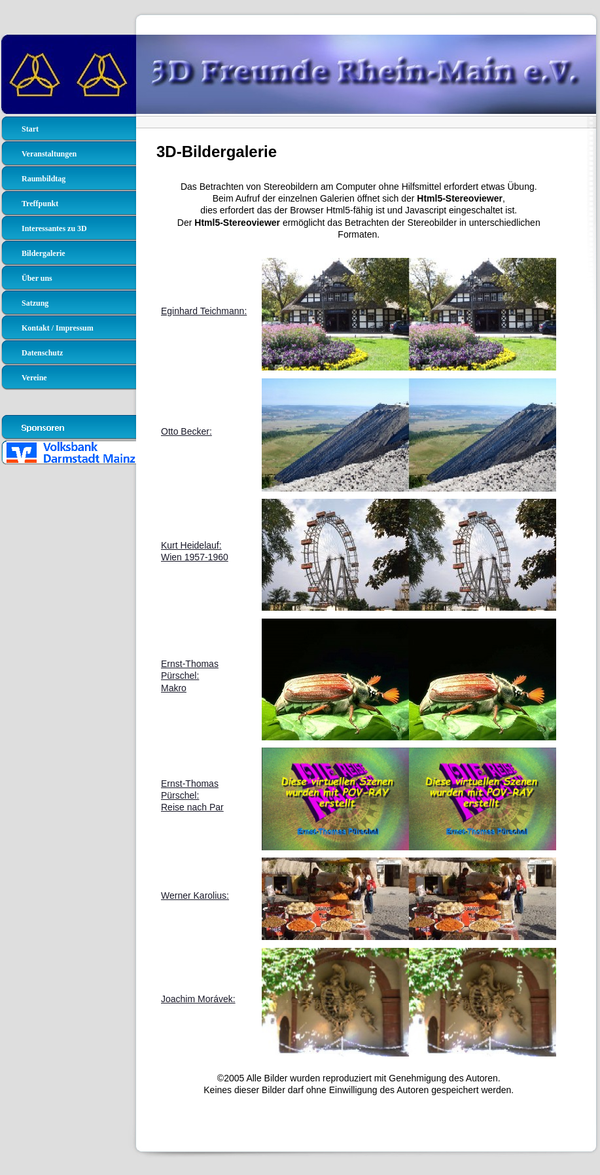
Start (30, 129)
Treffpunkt (40, 203)
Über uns (37, 278)
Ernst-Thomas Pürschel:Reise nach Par (192, 795)
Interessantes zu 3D (54, 228)
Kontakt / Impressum (58, 328)
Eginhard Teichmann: (204, 311)
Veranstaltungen (49, 153)
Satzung (35, 303)
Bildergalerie (43, 253)
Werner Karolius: (195, 895)
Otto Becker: (186, 431)
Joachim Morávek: (198, 999)
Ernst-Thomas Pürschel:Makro (190, 676)
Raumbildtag (43, 178)
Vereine (34, 377)
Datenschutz (42, 352)
